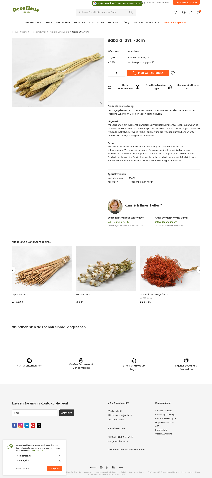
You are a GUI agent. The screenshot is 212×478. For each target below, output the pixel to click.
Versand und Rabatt (186, 2)
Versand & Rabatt (164, 410)
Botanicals (114, 22)
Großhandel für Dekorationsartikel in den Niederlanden (170, 472)
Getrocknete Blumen (136, 472)
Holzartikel (79, 22)
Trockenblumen (33, 22)
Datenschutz (162, 432)
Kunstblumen (96, 22)
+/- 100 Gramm (146, 298)
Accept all (54, 468)
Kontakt (151, 2)
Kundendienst (163, 2)
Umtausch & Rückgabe (167, 419)
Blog (143, 2)
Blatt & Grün (63, 22)
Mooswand (88, 472)
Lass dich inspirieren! (175, 22)
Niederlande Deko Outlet (147, 22)
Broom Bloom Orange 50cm (154, 294)
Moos (49, 22)
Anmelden (68, 412)
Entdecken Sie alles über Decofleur (126, 449)
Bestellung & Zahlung (166, 415)
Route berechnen (117, 427)
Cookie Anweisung (165, 436)
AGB (157, 427)
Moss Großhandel (73, 472)
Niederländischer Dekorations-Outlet (111, 472)
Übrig (127, 22)
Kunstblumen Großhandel (114, 474)
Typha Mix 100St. (20, 294)
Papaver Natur (83, 294)
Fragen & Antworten (166, 423)
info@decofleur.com (166, 222)
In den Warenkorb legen (148, 73)
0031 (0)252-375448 (118, 222)
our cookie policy (35, 450)
